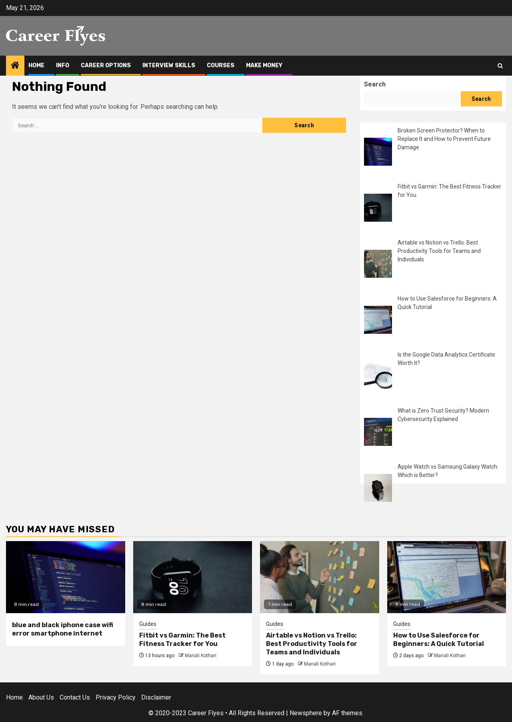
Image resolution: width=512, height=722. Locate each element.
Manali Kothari (200, 655)
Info (62, 65)
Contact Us (75, 697)
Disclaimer (156, 697)
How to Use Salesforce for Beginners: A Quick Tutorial (438, 640)
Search (375, 84)
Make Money (264, 65)
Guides (147, 624)
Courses (220, 65)
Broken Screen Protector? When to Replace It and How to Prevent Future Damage (444, 138)
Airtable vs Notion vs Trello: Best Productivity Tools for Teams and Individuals (439, 251)
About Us (41, 697)
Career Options (106, 65)
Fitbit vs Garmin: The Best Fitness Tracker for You (182, 640)
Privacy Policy (116, 697)
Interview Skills (168, 65)
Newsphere (306, 713)
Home (36, 65)
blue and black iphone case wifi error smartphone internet (62, 629)
